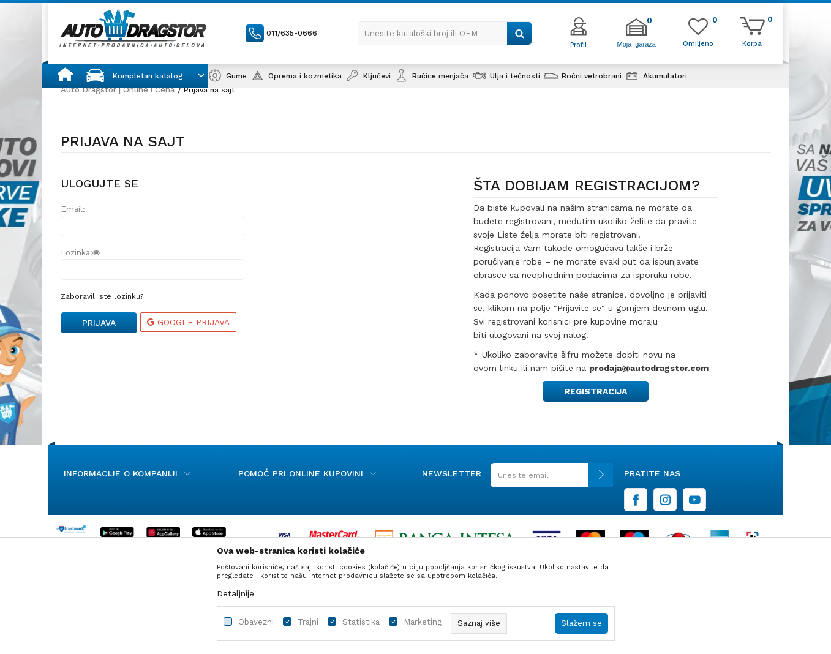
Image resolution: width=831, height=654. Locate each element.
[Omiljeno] (698, 43)
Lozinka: (80, 252)
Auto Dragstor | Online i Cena (118, 89)
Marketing (423, 621)
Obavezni (256, 621)
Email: (73, 209)
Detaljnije (235, 593)
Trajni (308, 621)
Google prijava (188, 322)
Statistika (361, 621)
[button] (445, 33)
